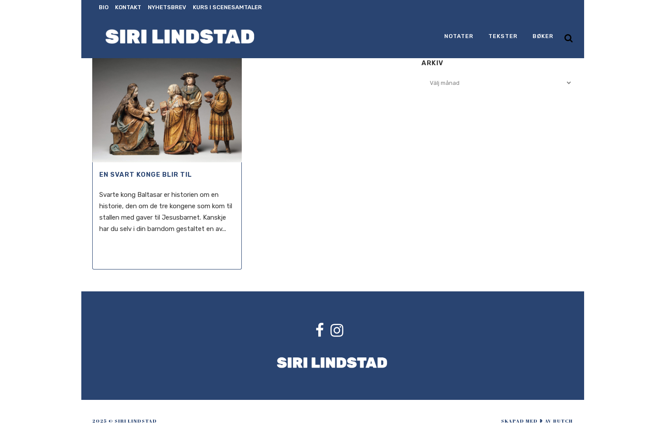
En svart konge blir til (145, 174)
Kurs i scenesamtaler (227, 7)
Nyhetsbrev (167, 7)
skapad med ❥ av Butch (537, 420)
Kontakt (128, 7)
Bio (103, 7)
